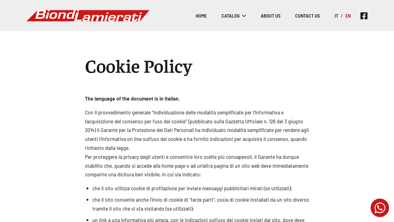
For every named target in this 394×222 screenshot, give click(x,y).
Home (201, 15)
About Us (270, 15)
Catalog (231, 15)
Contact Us (307, 15)
